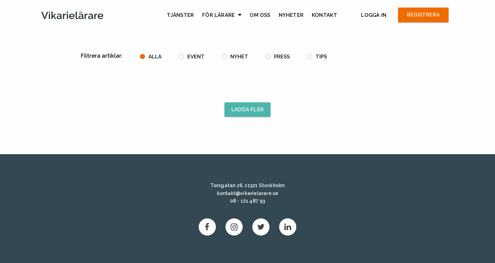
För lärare (218, 15)
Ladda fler (247, 109)
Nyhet (239, 57)
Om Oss (260, 15)
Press (282, 57)
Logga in (373, 15)
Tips (321, 57)
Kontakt (324, 15)
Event (196, 57)
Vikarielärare (72, 15)
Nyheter (291, 15)
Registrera (423, 15)
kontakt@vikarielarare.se (247, 193)
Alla (155, 57)
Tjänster (180, 15)
